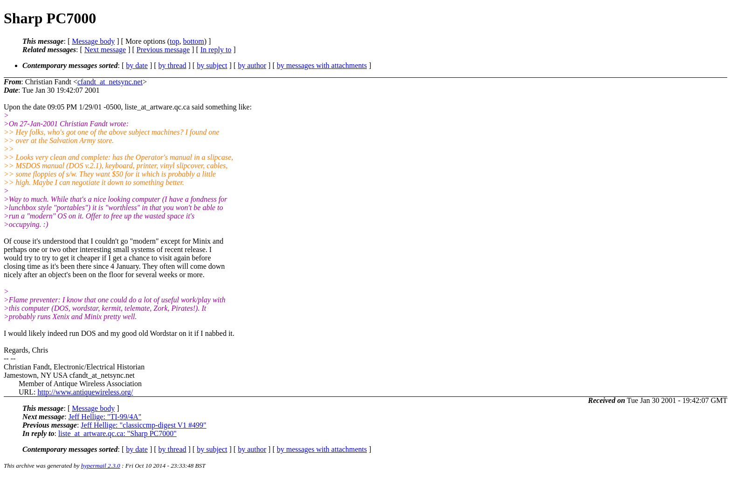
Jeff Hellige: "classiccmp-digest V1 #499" (143, 425)
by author (252, 65)
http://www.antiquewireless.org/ (85, 392)
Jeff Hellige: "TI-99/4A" (105, 417)
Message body (93, 41)
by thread (172, 65)
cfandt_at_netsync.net (110, 82)
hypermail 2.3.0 (100, 465)
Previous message (163, 50)
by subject (212, 65)
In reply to (216, 50)
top (174, 41)
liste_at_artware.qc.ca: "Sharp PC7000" (117, 433)
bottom (193, 41)
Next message (105, 50)
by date (137, 65)
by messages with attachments (322, 65)
